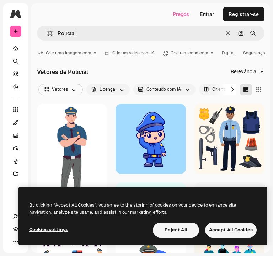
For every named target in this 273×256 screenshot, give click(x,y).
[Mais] (15, 241)
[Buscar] (15, 61)
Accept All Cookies (231, 230)
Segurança (254, 53)
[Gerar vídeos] (19, 148)
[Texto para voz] (19, 161)
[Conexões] (15, 216)
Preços (181, 14)
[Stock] (15, 74)
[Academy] (15, 229)
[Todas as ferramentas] (15, 110)
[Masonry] (246, 89)
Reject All (176, 230)
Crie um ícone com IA (188, 53)
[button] (47, 33)
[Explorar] (15, 86)
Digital (228, 53)
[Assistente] (19, 174)
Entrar (207, 14)
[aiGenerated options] (164, 89)
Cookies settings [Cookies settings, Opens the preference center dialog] (48, 229)
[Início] (15, 48)
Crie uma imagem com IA (67, 53)
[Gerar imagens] (19, 135)
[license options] (108, 89)
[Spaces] (19, 122)
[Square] (258, 89)
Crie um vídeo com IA (130, 53)
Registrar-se (244, 14)
